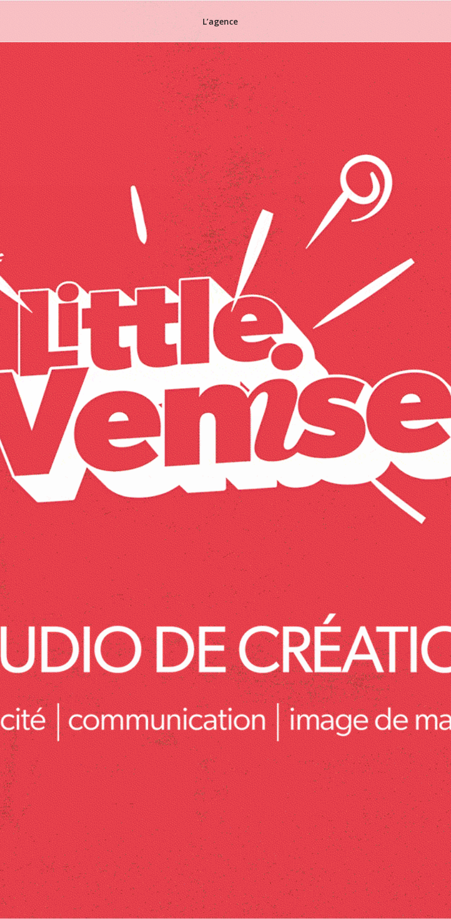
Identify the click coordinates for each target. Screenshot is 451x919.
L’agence (220, 21)
